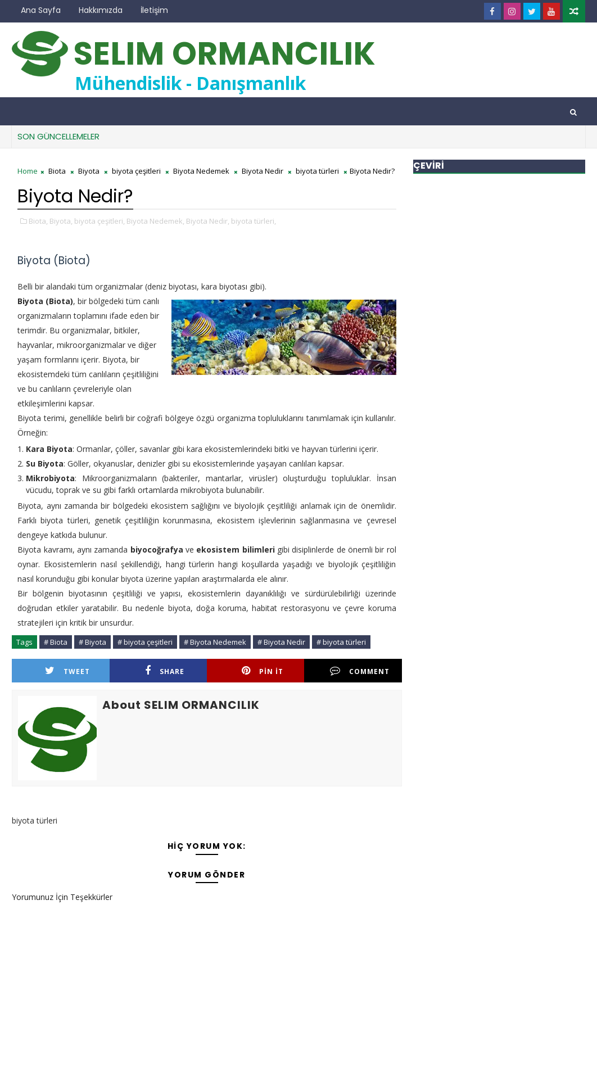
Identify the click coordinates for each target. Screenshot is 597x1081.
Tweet (67, 671)
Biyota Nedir (262, 171)
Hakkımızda (101, 10)
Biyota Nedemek (201, 171)
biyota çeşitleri (136, 171)
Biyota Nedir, (207, 221)
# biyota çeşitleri (145, 642)
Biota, (38, 221)
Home (27, 171)
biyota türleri (317, 171)
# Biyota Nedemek (215, 642)
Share (164, 671)
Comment (360, 671)
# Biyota (92, 642)
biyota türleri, (253, 221)
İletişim (154, 10)
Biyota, (61, 221)
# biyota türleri (341, 642)
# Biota (55, 642)
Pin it (262, 671)
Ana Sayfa (41, 10)
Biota (57, 171)
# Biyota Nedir (281, 642)
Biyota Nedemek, (155, 221)
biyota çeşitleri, (99, 221)
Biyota (89, 171)
